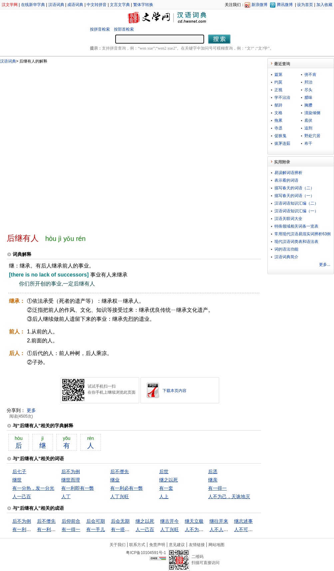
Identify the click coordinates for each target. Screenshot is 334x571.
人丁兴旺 (119, 496)
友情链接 (197, 544)
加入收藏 (324, 4)
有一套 (166, 488)
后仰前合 (71, 521)
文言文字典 (120, 4)
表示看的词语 (286, 180)
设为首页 (305, 4)
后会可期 (95, 521)
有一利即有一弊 (77, 488)
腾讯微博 (285, 4)
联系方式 (137, 544)
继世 (17, 479)
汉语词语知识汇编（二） (296, 203)
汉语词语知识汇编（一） (296, 211)
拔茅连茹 (282, 143)
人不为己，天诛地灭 (229, 496)
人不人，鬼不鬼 (225, 529)
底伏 (308, 120)
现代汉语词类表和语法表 (296, 241)
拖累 (278, 120)
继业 (115, 479)
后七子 (19, 471)
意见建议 (177, 544)
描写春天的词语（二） (294, 188)
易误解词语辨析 (288, 172)
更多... (324, 264)
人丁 (66, 496)
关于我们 (118, 544)
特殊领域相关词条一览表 (296, 226)
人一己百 (21, 496)
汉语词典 (56, 4)
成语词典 (75, 4)
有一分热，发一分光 (33, 488)
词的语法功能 (286, 249)
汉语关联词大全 (288, 218)
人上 (163, 496)
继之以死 (168, 479)
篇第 (278, 74)
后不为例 (70, 471)
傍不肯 (310, 74)
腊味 (308, 97)
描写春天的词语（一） (294, 195)
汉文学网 (10, 4)
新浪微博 (259, 4)
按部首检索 (124, 29)
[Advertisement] (80, 146)
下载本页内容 (174, 390)
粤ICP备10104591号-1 (146, 552)
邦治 (308, 82)
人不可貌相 (245, 529)
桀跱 (278, 105)
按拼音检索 (100, 29)
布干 (308, 143)
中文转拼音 (97, 4)
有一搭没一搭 (125, 529)
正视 (278, 90)
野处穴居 (312, 135)
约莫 (278, 82)
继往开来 (218, 521)
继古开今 (169, 521)
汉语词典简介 (286, 257)
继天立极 (194, 521)
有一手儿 (95, 529)
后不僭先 (119, 471)
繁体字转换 (143, 4)
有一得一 (217, 488)
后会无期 (120, 521)
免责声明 (157, 544)
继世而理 (70, 479)
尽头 (308, 90)
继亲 (212, 479)
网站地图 (216, 544)
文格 (278, 112)
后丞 (212, 471)
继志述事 (243, 521)
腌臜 (308, 105)
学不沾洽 (282, 97)
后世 (163, 471)
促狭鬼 (280, 135)
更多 (31, 410)
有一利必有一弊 (126, 488)
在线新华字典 (33, 4)
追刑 (308, 128)
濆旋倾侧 (312, 112)
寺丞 (278, 128)
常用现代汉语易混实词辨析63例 (302, 234)
